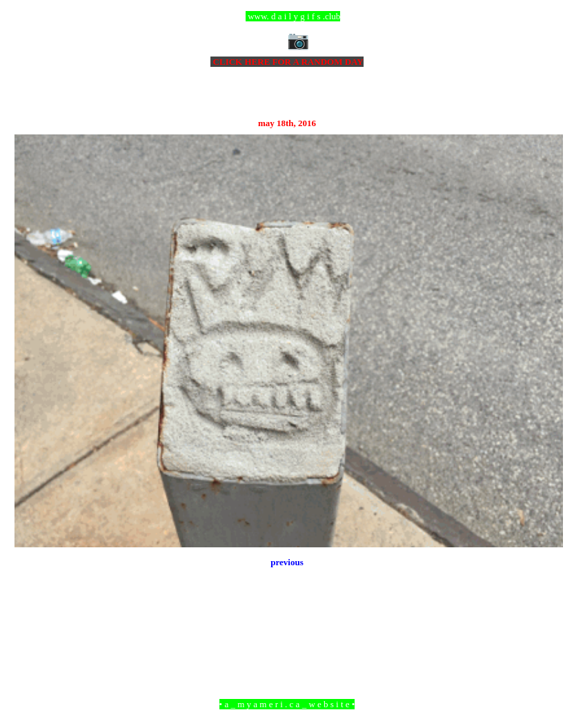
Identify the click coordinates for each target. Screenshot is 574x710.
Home (289, 629)
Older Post (544, 629)
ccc (287, 16)
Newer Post (31, 629)
